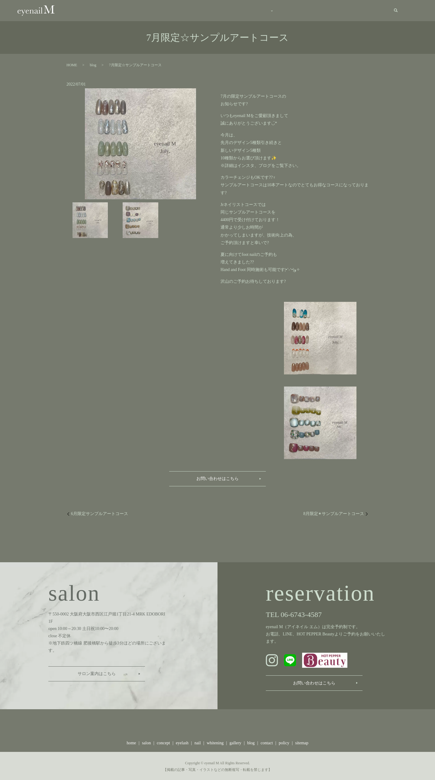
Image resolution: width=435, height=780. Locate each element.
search (395, 10)
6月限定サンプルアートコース (99, 512)
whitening (215, 741)
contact (376, 10)
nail (198, 741)
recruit (350, 10)
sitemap (301, 741)
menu (239, 10)
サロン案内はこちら (97, 672)
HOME (71, 64)
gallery (297, 10)
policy (284, 741)
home (152, 10)
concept (210, 10)
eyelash (182, 741)
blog (324, 10)
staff (268, 10)
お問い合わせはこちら (217, 477)
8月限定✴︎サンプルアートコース (333, 512)
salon (179, 10)
